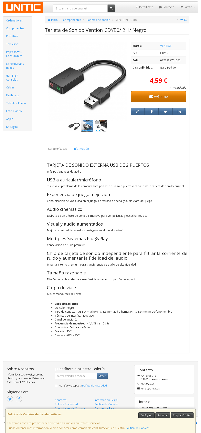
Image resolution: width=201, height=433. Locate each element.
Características (57, 149)
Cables (10, 87)
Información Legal (106, 400)
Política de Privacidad (94, 385)
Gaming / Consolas (12, 77)
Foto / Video (14, 111)
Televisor (12, 44)
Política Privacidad (66, 404)
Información (81, 149)
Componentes (15, 28)
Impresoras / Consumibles (14, 54)
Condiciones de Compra (70, 408)
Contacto (166, 7)
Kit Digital (12, 127)
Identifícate (144, 7)
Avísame (158, 96)
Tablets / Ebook (16, 103)
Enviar (102, 375)
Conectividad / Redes (15, 66)
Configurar (147, 415)
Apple (9, 119)
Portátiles (12, 36)
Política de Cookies (137, 428)
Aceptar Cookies (182, 415)
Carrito (187, 7)
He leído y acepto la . (83, 385)
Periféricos (13, 95)
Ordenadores (14, 20)
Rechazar (163, 415)
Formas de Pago (105, 408)
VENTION (166, 45)
